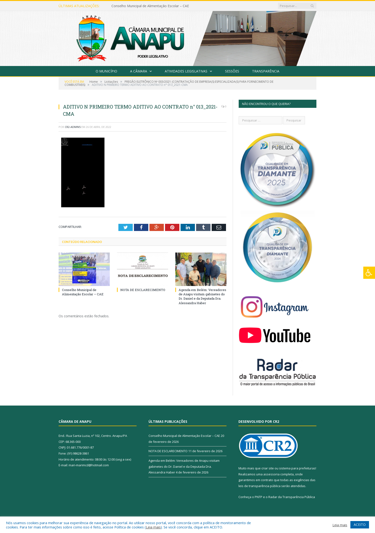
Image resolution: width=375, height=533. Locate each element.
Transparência (265, 71)
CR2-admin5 (73, 127)
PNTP (258, 497)
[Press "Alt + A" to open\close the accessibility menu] (369, 273)
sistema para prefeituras (297, 468)
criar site (267, 468)
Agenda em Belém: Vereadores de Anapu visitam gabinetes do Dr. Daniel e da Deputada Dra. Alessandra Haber (202, 296)
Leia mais (153, 527)
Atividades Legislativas (186, 71)
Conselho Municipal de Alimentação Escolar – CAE (150, 6)
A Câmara (138, 71)
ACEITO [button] (360, 524)
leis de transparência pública (259, 486)
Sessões (232, 71)
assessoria (271, 474)
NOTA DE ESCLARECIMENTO (142, 290)
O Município (106, 71)
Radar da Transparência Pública (291, 497)
